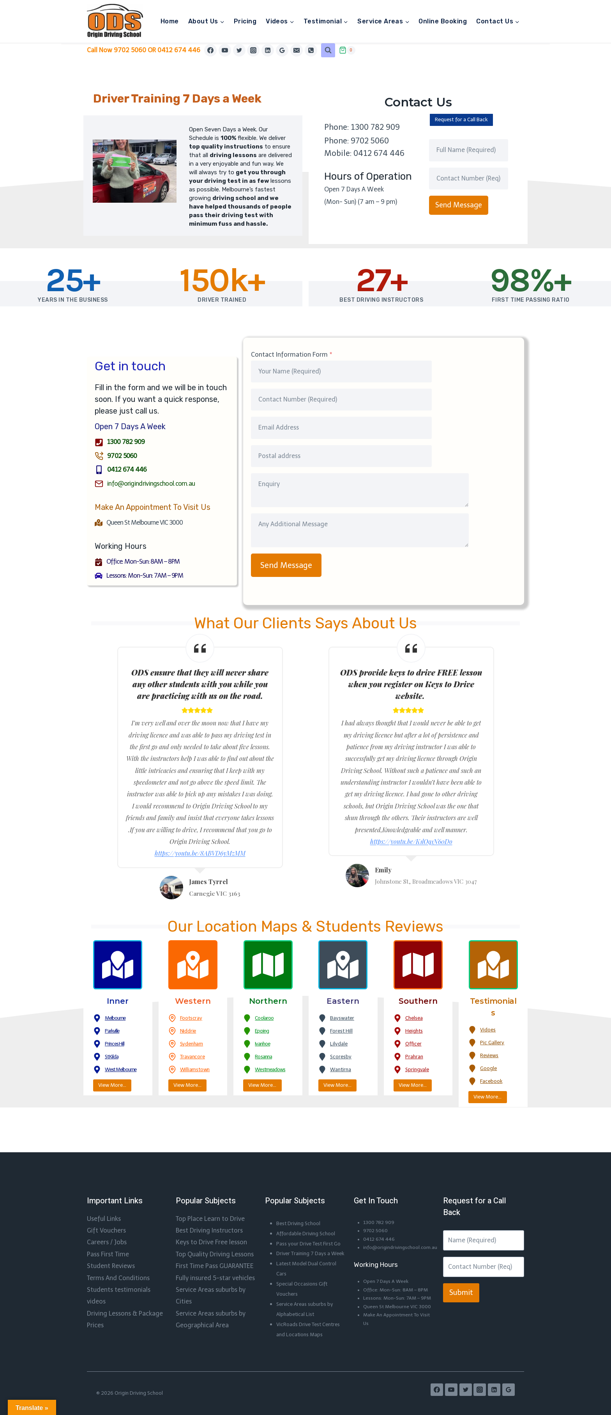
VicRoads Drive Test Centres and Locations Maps (305, 1324)
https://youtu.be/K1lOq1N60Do (411, 842)
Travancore (194, 1057)
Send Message (458, 206)
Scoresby (341, 1057)
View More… (114, 1086)
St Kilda (113, 1057)
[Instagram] (253, 50)
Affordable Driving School (309, 1202)
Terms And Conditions (118, 1247)
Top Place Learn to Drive (210, 1188)
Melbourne (117, 1018)
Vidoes (489, 1030)
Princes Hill (116, 1044)
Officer (414, 1044)
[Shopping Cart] (347, 50)
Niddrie (189, 1031)
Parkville (113, 1031)
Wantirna (342, 1070)
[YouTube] (225, 50)
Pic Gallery (493, 1043)
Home (170, 21)
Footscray (192, 1018)
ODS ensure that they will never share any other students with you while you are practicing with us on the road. (199, 685)
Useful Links (104, 1188)
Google (489, 1069)
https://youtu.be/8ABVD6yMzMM (200, 855)
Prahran (415, 1057)
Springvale (418, 1070)
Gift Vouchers (106, 1200)
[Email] (296, 50)
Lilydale (340, 1044)
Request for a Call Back (465, 120)
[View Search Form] (328, 50)
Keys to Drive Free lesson (211, 1212)
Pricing (245, 21)
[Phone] (311, 50)
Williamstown (198, 1070)
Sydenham (193, 1044)
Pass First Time (108, 1224)
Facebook (492, 1082)
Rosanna (264, 1057)
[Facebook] (210, 50)
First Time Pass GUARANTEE (215, 1235)
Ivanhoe (264, 1044)
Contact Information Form (291, 355)
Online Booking (443, 21)
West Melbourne (123, 1070)
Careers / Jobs (107, 1212)
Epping (262, 1031)
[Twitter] (239, 50)
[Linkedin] (267, 50)
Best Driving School (301, 1192)
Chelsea (415, 1018)
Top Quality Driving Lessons (215, 1224)
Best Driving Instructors (209, 1200)
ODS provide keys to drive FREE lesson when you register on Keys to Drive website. (411, 685)
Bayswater (343, 1018)
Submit (461, 1262)
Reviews (490, 1056)
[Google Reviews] (282, 50)
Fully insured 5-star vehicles (215, 1247)
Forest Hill (343, 1031)
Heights (415, 1031)
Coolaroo (265, 1018)
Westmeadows (272, 1070)
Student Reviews (111, 1235)
